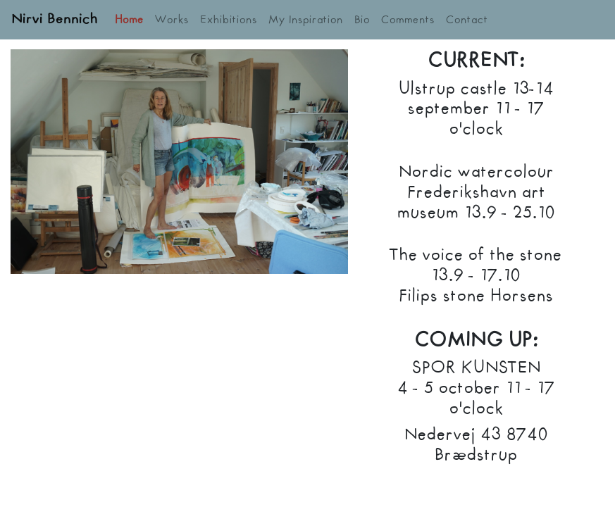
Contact (467, 20)
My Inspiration (305, 20)
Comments (408, 20)
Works (172, 20)
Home (129, 20)
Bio (362, 20)
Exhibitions (228, 20)
